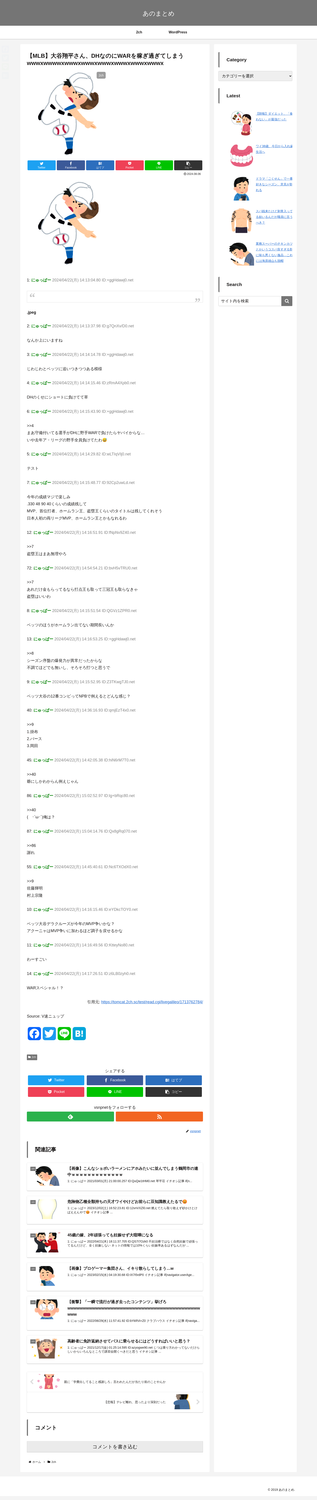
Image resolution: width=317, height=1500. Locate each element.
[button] (286, 301)
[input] (255, 301)
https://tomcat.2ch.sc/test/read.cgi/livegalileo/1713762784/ (152, 1002)
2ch (32, 1057)
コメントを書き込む (115, 1450)
